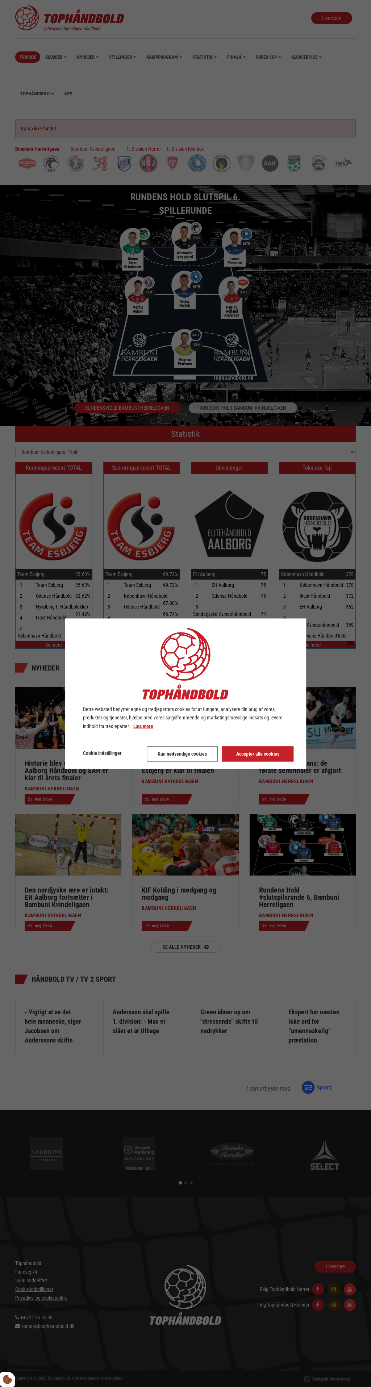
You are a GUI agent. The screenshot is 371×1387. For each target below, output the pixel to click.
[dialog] (185, 693)
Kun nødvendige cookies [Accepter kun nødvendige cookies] (182, 753)
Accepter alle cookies (258, 753)
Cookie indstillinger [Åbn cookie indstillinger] (102, 753)
